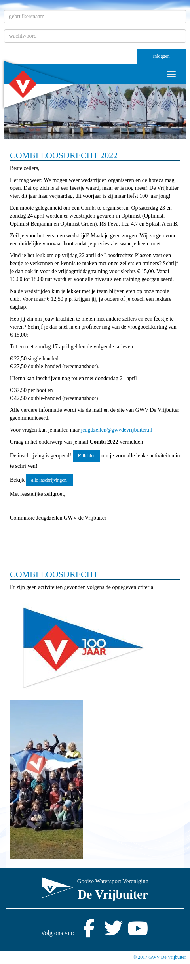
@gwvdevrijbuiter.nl (116, 430)
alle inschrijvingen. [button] (49, 480)
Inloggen (161, 56)
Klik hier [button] (86, 456)
